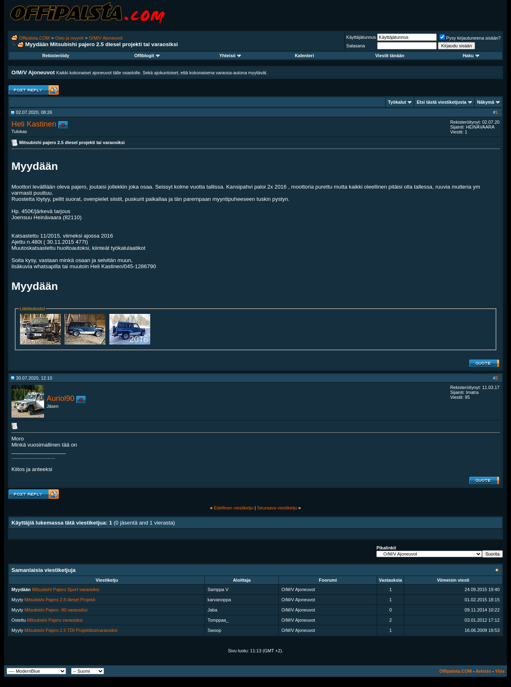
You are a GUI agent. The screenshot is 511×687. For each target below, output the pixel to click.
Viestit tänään (389, 55)
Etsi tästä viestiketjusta (442, 102)
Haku (471, 55)
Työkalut (397, 102)
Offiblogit (147, 55)
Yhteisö (230, 55)
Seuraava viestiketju (277, 507)
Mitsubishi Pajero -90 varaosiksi (56, 609)
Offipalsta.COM (34, 38)
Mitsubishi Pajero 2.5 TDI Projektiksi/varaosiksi (71, 630)
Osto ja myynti (69, 38)
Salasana (355, 45)
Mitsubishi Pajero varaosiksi (55, 620)
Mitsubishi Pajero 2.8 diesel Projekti (60, 599)
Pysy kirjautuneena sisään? (470, 38)
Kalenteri (304, 55)
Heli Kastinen (33, 124)
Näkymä (485, 102)
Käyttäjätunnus (361, 37)
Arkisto (483, 671)
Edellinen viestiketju (233, 507)
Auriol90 (60, 398)
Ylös (499, 671)
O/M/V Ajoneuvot (106, 38)
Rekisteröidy (55, 55)
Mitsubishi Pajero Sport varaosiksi (65, 589)
